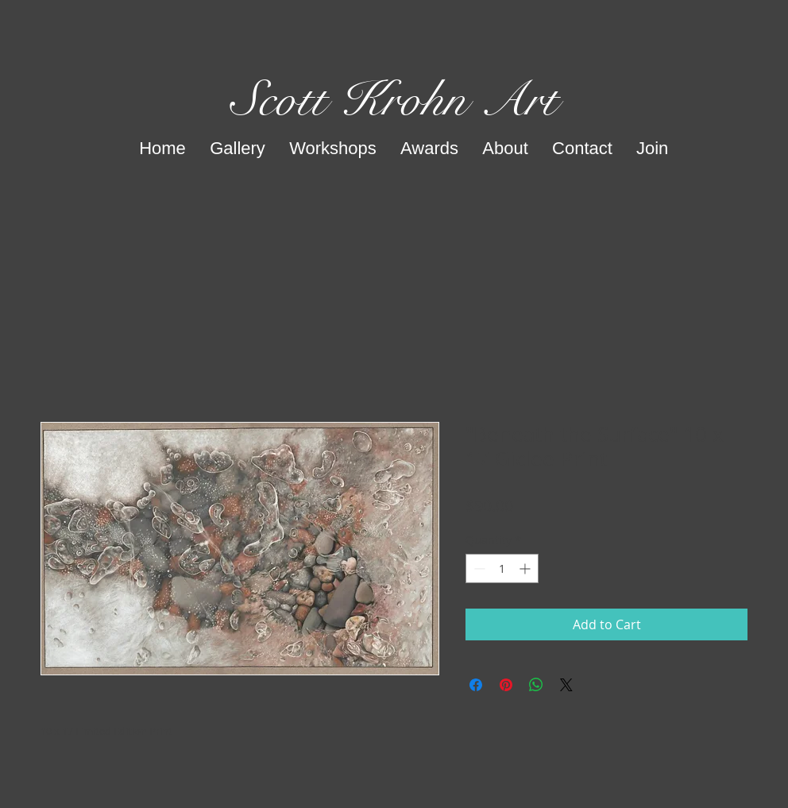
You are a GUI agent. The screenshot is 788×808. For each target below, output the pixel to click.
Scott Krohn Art (394, 100)
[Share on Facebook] (475, 684)
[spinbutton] (502, 568)
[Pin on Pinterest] (506, 684)
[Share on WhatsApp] (536, 684)
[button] (237, 148)
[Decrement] (478, 568)
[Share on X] (566, 684)
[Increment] (526, 568)
